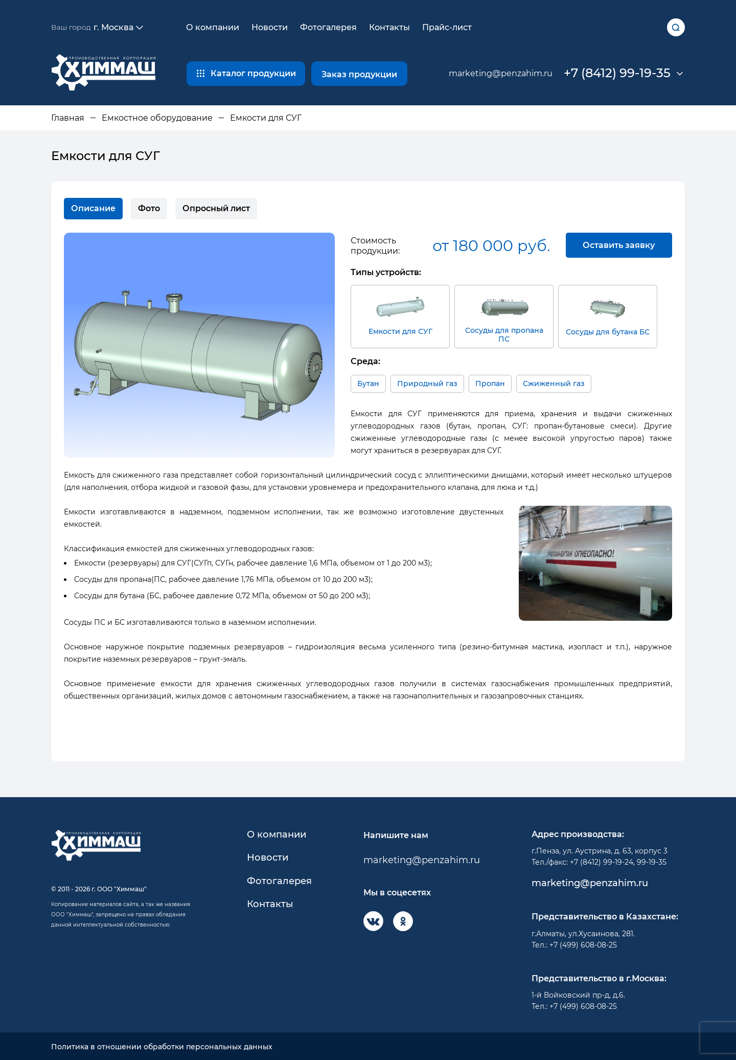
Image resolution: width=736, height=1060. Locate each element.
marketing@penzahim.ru (501, 73)
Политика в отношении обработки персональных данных (161, 1045)
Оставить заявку (618, 245)
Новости (269, 27)
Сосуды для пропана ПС (504, 316)
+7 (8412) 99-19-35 (617, 73)
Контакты (389, 27)
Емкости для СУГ (400, 312)
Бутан (368, 382)
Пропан (490, 382)
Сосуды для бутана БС (608, 312)
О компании (212, 27)
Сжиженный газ (554, 382)
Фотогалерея (328, 27)
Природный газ (427, 382)
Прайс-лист (447, 27)
